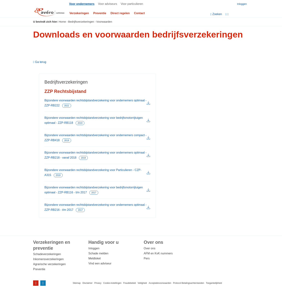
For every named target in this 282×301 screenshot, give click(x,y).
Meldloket (94, 258)
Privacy (97, 283)
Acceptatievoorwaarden (160, 283)
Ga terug (40, 62)
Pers (147, 258)
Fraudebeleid (129, 283)
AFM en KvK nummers (158, 253)
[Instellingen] (237, 14)
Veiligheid (142, 283)
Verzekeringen (79, 13)
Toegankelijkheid (214, 283)
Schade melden (98, 253)
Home (62, 21)
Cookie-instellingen (112, 283)
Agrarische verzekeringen (49, 264)
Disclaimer (87, 283)
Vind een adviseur (100, 263)
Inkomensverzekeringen (48, 259)
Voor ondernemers (81, 3)
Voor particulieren (132, 3)
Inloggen (93, 248)
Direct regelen (120, 13)
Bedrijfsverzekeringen (81, 21)
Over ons (149, 248)
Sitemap (77, 283)
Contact (139, 13)
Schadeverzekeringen (47, 254)
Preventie (99, 13)
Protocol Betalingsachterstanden (188, 283)
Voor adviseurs (107, 3)
